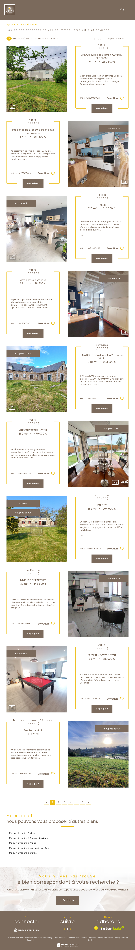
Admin (99, 937)
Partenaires (108, 937)
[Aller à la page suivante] (88, 802)
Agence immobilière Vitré (17, 24)
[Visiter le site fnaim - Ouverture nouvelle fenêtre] (95, 928)
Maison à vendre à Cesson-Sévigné (28, 838)
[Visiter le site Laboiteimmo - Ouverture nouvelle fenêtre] (67, 946)
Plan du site (74, 937)
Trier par (96, 38)
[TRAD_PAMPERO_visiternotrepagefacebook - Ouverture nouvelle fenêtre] (67, 929)
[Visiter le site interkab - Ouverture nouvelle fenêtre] (112, 928)
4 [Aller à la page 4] (70, 802)
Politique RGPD (121, 937)
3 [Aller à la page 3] (64, 802)
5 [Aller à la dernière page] (82, 802)
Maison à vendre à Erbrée (23, 852)
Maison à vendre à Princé (22, 843)
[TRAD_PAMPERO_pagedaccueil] (9, 14)
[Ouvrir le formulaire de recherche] (122, 10)
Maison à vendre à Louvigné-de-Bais (29, 848)
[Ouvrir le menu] (131, 10)
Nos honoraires (61, 937)
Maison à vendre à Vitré (22, 833)
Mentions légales (88, 937)
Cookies (91, 940)
